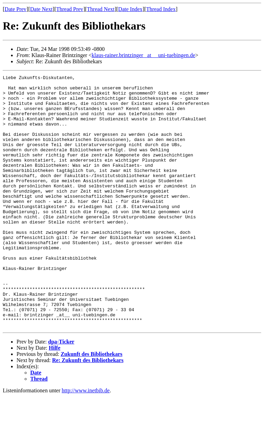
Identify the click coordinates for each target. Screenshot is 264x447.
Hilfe (54, 398)
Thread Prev (69, 9)
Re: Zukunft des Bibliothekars (88, 411)
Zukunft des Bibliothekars (91, 404)
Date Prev (15, 9)
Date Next (41, 9)
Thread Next (100, 9)
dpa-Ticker (61, 392)
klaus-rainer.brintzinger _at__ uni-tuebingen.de (143, 55)
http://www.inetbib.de (86, 441)
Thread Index (161, 9)
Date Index (130, 9)
